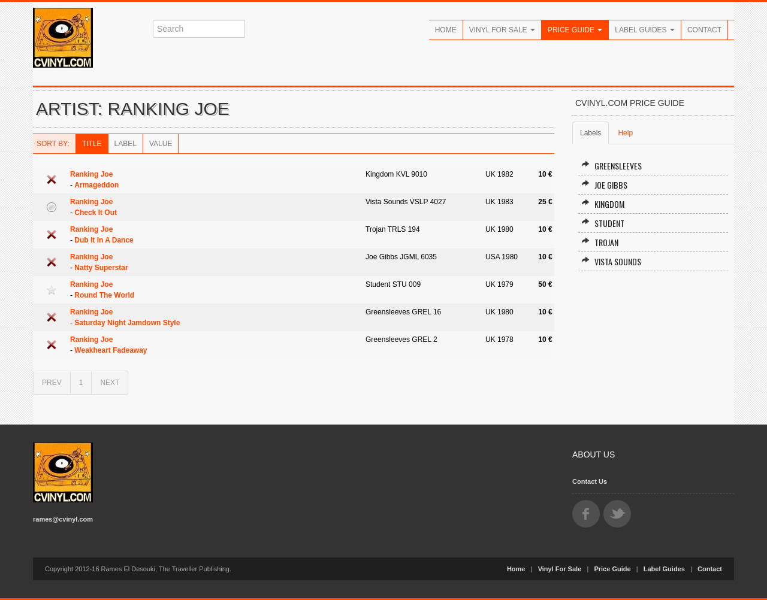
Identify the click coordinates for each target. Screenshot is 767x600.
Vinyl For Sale (502, 30)
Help (625, 133)
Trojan (599, 242)
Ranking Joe (91, 174)
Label (125, 144)
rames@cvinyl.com (63, 519)
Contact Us (589, 481)
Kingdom (602, 204)
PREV (52, 382)
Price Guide (575, 30)
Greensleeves (611, 165)
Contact (704, 30)
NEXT (109, 382)
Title (92, 144)
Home (446, 30)
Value (160, 144)
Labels (590, 133)
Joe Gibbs (604, 184)
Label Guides (645, 30)
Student (602, 223)
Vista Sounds (611, 261)
